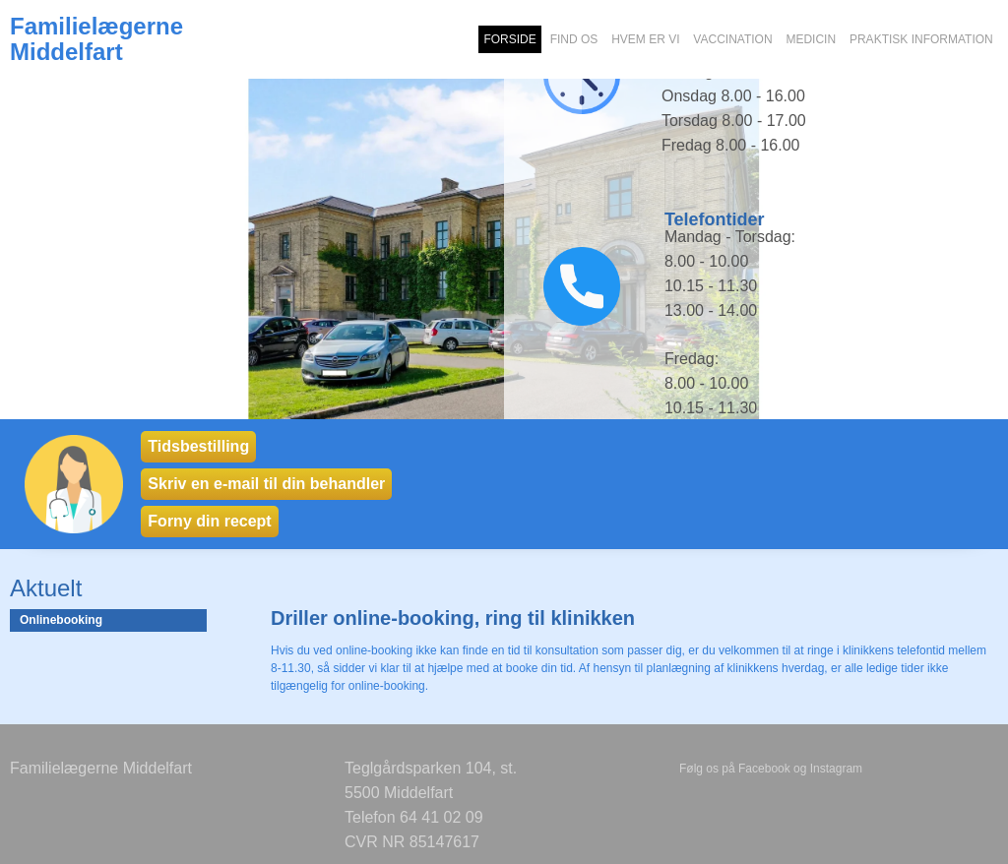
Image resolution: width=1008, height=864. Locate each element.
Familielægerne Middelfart (96, 39)
